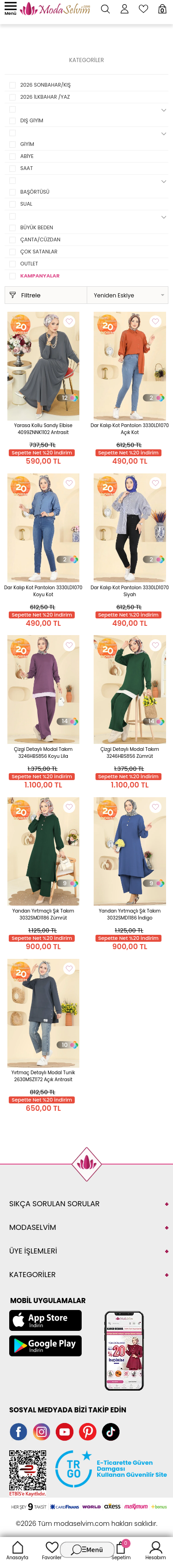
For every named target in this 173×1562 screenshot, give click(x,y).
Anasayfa (17, 1549)
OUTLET (29, 263)
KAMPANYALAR (40, 275)
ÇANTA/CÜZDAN (40, 239)
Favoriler (51, 1549)
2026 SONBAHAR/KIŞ (45, 84)
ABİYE (27, 156)
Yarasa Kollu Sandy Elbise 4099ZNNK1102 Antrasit (43, 429)
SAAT (26, 168)
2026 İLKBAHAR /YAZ (45, 97)
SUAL (26, 204)
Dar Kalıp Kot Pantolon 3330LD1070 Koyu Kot (43, 591)
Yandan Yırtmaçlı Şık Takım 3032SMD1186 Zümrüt (43, 914)
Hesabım (155, 1549)
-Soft (35, 1519)
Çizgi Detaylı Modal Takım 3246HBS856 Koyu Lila (43, 753)
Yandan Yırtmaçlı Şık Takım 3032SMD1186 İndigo (130, 914)
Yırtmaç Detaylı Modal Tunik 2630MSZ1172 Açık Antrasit (43, 1076)
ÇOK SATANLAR (39, 251)
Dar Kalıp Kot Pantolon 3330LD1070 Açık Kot (129, 429)
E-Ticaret (57, 1519)
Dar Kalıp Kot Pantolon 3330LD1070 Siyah (129, 591)
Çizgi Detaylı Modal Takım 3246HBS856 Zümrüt (130, 753)
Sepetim (121, 1549)
